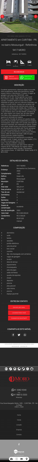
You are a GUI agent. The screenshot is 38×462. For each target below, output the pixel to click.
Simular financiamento (14, 77)
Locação (19, 425)
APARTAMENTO (22, 36)
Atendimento (34, 2)
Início (8, 36)
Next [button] (35, 16)
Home (19, 415)
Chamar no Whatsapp (19, 318)
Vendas (12, 36)
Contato (19, 434)
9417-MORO (28, 36)
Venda (19, 420)
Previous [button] (2, 16)
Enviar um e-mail (19, 307)
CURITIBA (16, 36)
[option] (19, 16)
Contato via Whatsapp (28, 77)
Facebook (13, 335)
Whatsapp (25, 335)
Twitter (19, 335)
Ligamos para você (19, 313)
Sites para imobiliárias (19, 455)
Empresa (19, 429)
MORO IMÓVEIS (19, 379)
